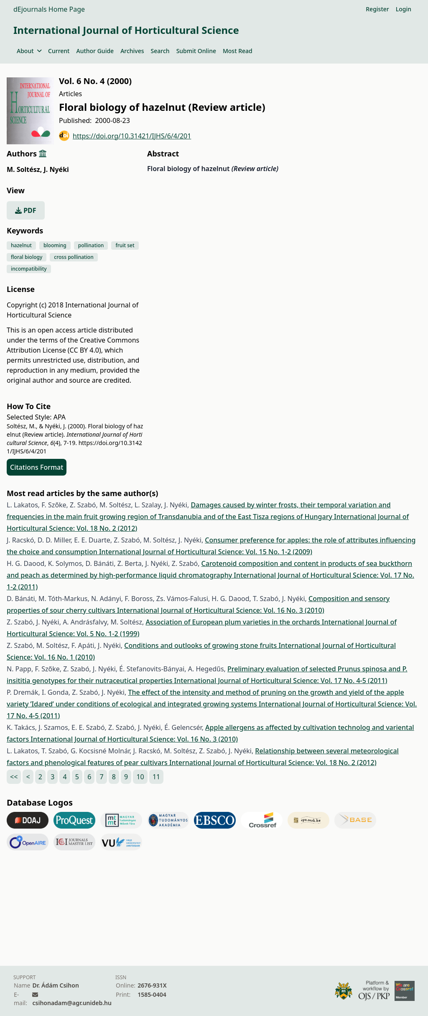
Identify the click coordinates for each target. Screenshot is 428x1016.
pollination (91, 245)
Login (403, 9)
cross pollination (73, 257)
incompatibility (29, 268)
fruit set (124, 245)
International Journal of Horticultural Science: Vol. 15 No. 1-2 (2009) (205, 551)
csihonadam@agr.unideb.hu (71, 1003)
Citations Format (36, 467)
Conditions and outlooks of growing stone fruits (201, 645)
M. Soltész (24, 169)
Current (58, 51)
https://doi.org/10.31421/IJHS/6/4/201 (125, 136)
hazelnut (21, 245)
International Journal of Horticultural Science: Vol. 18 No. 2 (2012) (273, 762)
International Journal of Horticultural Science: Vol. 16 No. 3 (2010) (220, 610)
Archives (132, 51)
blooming (54, 245)
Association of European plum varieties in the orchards (233, 622)
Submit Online (196, 51)
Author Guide (95, 51)
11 (156, 776)
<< (14, 776)
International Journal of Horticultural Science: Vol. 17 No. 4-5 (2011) (280, 680)
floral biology (26, 257)
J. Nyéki (56, 169)
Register (377, 9)
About (29, 51)
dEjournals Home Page (49, 9)
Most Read (237, 51)
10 (140, 776)
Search (160, 51)
